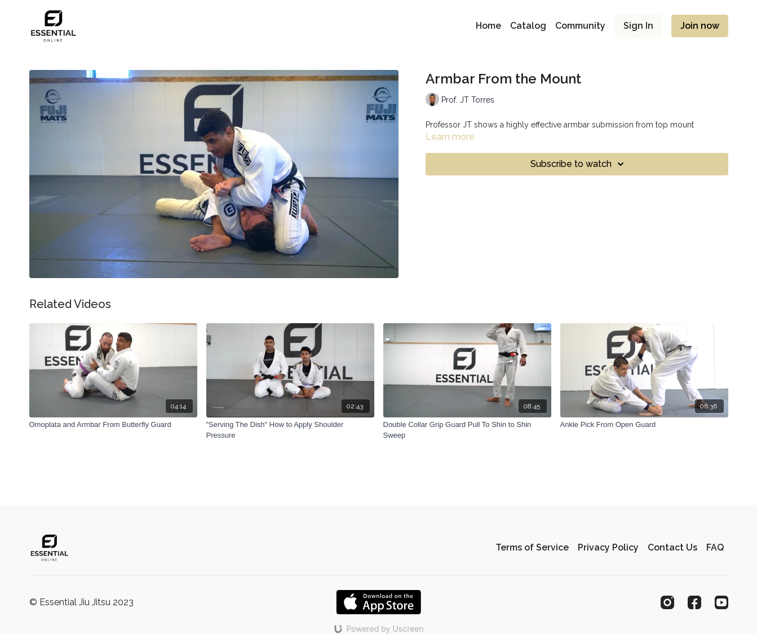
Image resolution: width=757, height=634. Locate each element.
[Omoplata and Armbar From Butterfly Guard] (113, 424)
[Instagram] (667, 602)
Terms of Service (532, 547)
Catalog (528, 25)
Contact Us (672, 547)
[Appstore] (378, 602)
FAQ (715, 547)
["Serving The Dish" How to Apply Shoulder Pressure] (290, 430)
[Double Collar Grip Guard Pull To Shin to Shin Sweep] (467, 430)
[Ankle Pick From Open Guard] (644, 424)
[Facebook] (694, 602)
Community (580, 25)
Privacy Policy (608, 547)
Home (488, 25)
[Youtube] (721, 602)
